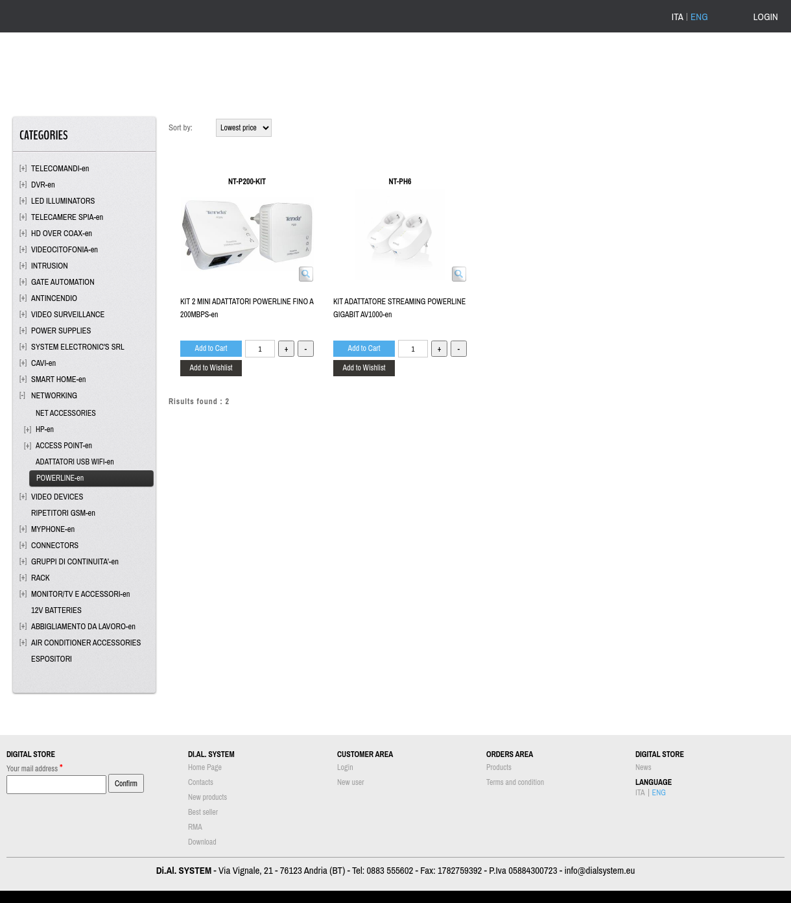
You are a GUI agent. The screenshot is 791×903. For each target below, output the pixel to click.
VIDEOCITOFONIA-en (64, 249)
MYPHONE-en (53, 529)
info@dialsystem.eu (599, 870)
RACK (40, 577)
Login (345, 767)
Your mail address (34, 768)
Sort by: (181, 127)
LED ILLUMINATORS (63, 200)
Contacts (200, 782)
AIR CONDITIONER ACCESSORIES (86, 642)
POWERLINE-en (60, 478)
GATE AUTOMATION (63, 281)
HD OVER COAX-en (61, 233)
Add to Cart (211, 348)
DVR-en (43, 184)
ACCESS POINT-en (64, 445)
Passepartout (413, 896)
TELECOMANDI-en (60, 168)
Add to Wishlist (210, 368)
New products (207, 797)
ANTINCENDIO (54, 298)
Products (499, 767)
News (643, 767)
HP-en (45, 429)
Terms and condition (515, 782)
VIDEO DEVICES (57, 496)
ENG (699, 17)
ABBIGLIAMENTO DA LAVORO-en (83, 626)
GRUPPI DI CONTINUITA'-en (75, 561)
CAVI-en (43, 362)
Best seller (203, 812)
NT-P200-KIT (247, 181)
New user (350, 782)
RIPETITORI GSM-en (63, 512)
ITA (677, 17)
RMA (195, 827)
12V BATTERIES (56, 610)
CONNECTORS (54, 545)
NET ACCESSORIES (66, 413)
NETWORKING (54, 395)
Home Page (205, 767)
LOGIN (765, 16)
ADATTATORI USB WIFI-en (75, 462)
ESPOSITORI (51, 658)
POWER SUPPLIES (61, 330)
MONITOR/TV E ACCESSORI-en (80, 593)
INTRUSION (49, 265)
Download (202, 842)
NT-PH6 (400, 181)
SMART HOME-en (58, 379)
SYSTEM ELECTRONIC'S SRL (77, 346)
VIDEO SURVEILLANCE (67, 314)
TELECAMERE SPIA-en (67, 217)
